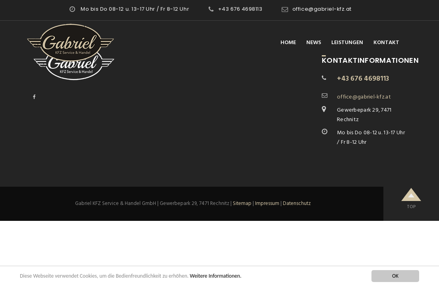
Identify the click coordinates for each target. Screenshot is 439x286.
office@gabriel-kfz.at (322, 9)
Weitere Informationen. (216, 275)
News (313, 42)
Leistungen (347, 42)
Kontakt (386, 42)
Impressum (267, 203)
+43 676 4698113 (240, 9)
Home (288, 42)
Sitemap (242, 203)
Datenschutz (297, 203)
